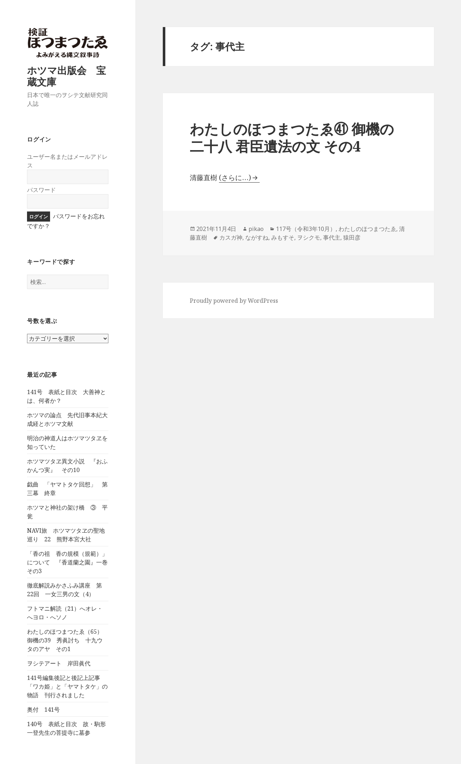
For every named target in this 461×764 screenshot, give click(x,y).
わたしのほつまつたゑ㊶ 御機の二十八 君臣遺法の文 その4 (292, 137)
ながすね (256, 237)
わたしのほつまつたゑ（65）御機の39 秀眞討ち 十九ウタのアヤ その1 (65, 640)
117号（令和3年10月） (306, 229)
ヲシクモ (308, 237)
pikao (256, 229)
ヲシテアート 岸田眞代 (58, 663)
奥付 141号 (43, 709)
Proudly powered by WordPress (234, 301)
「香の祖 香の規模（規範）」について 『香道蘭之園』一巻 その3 (70, 562)
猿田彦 (352, 237)
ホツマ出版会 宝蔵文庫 (66, 76)
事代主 (331, 237)
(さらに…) (235, 177)
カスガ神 (230, 237)
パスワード (41, 190)
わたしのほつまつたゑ (367, 229)
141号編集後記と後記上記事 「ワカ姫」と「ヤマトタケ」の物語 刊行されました (67, 686)
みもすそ (282, 237)
